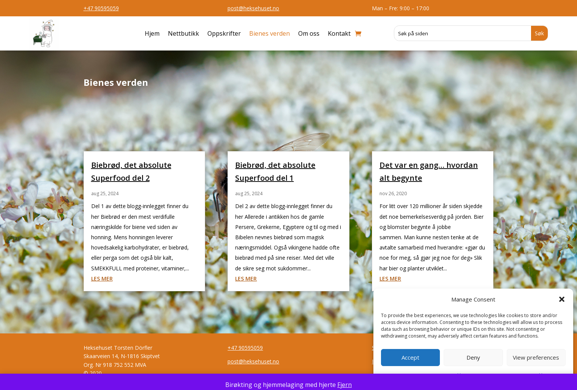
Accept (410, 357)
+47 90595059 (101, 8)
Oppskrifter (224, 33)
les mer (102, 278)
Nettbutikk (183, 33)
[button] (562, 299)
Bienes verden (269, 33)
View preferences (536, 357)
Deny (473, 357)
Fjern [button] (344, 385)
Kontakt (339, 33)
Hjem (152, 33)
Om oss (308, 33)
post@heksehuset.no (253, 8)
